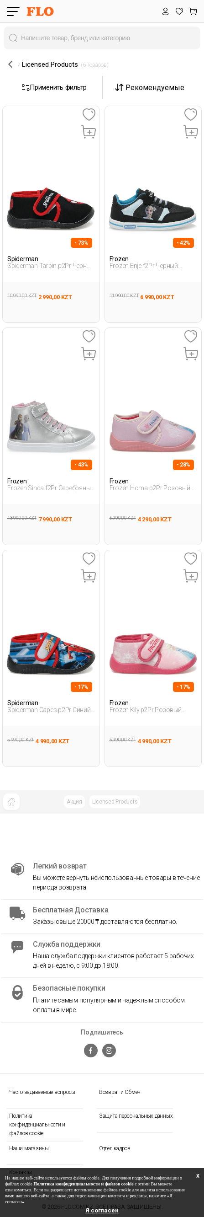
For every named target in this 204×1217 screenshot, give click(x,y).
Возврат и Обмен (120, 1092)
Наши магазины (29, 1148)
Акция (74, 802)
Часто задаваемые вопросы (42, 1092)
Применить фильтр (54, 87)
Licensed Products (115, 802)
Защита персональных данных (136, 1116)
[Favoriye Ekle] (89, 115)
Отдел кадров (115, 1148)
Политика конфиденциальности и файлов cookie (37, 1125)
